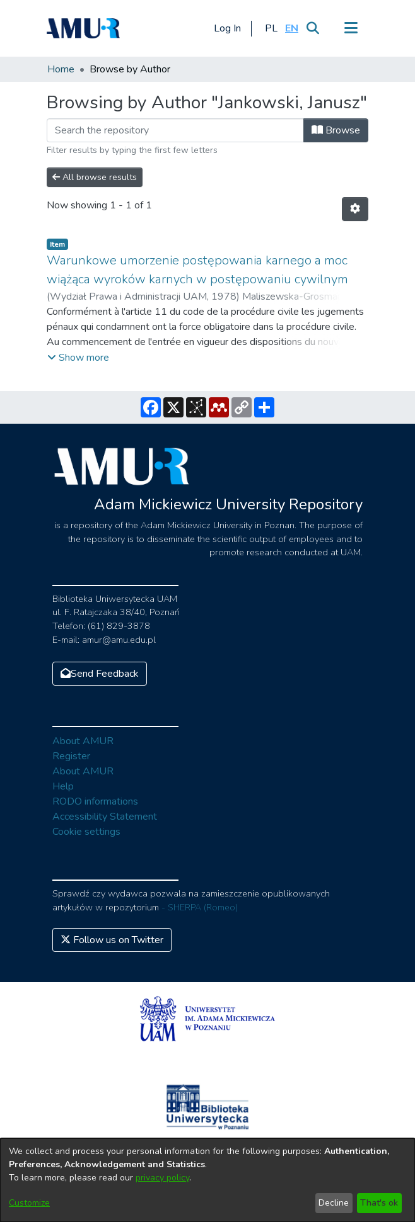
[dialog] (207, 1180)
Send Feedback (100, 674)
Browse (336, 130)
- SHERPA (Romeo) (199, 907)
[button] (270, 28)
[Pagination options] (355, 209)
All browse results (94, 177)
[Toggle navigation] (350, 28)
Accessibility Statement (104, 816)
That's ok (379, 1203)
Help (63, 786)
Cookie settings (86, 832)
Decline (334, 1203)
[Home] (83, 28)
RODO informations (95, 801)
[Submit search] (312, 28)
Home (60, 69)
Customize (29, 1203)
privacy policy (162, 1178)
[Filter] (175, 130)
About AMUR (83, 741)
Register (71, 756)
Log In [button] (228, 28)
